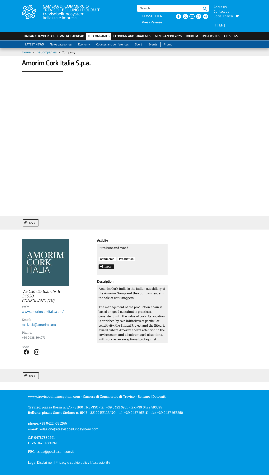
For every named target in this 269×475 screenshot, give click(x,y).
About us (220, 6)
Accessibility (100, 462)
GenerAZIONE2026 (168, 36)
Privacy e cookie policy (72, 462)
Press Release (152, 22)
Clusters (231, 36)
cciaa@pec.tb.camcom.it (55, 451)
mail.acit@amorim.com (39, 324)
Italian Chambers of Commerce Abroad (54, 36)
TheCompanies (98, 36)
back (29, 223)
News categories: (61, 44)
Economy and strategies (132, 36)
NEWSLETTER (152, 16)
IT (215, 25)
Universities (211, 36)
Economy (84, 44)
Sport (138, 44)
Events (152, 44)
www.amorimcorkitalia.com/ (43, 311)
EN (221, 25)
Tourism (191, 36)
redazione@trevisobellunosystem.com (68, 429)
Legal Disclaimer (40, 462)
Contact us (221, 11)
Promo (168, 44)
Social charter (226, 16)
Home (26, 52)
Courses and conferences (112, 44)
